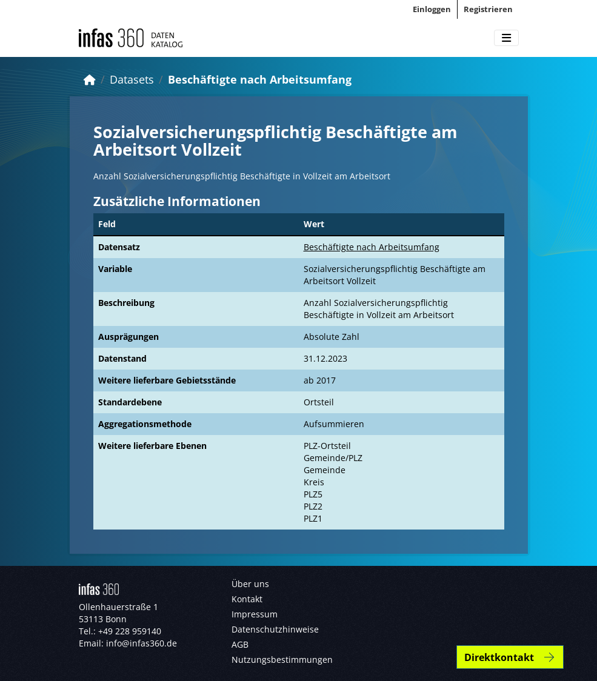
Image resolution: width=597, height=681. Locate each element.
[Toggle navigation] (506, 38)
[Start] (90, 79)
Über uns (250, 584)
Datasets (132, 79)
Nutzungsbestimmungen (282, 659)
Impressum (255, 614)
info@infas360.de (141, 643)
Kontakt (247, 599)
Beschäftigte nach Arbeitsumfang (260, 79)
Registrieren (488, 9)
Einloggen (432, 9)
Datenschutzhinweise (275, 629)
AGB (240, 644)
